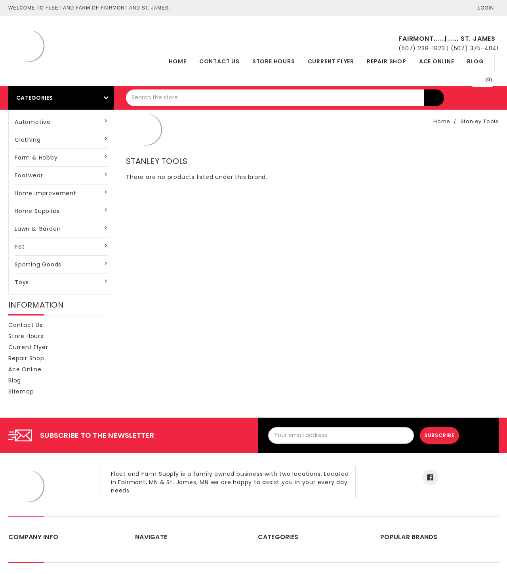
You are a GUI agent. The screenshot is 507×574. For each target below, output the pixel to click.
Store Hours (273, 61)
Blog (475, 61)
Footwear (29, 175)
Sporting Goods (38, 264)
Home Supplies (37, 211)
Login (486, 8)
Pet (20, 247)
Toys (22, 282)
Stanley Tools (480, 121)
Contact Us (219, 61)
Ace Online (436, 61)
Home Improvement (45, 193)
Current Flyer (331, 61)
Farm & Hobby (36, 158)
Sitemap (21, 391)
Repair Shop (386, 61)
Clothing (27, 140)
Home (178, 61)
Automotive (33, 122)
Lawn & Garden (38, 229)
